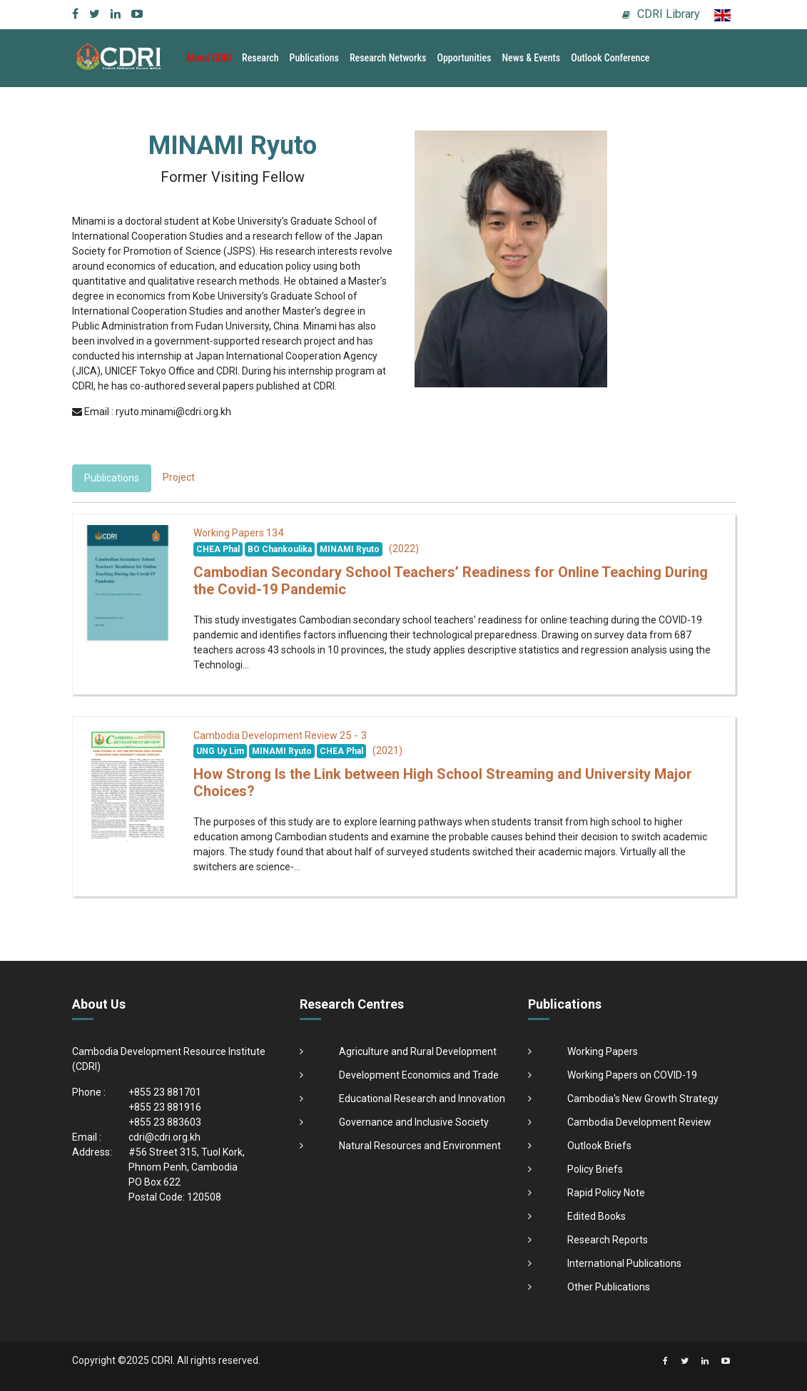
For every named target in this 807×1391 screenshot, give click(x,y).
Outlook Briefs (599, 1145)
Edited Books (596, 1216)
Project (179, 477)
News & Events (531, 57)
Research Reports (607, 1239)
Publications (314, 57)
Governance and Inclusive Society (414, 1122)
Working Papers (602, 1051)
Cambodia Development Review (639, 1122)
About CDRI (209, 57)
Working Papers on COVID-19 (632, 1075)
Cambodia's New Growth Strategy (643, 1098)
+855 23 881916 (164, 1107)
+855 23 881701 (164, 1092)
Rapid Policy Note (606, 1192)
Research (260, 57)
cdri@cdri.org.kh (164, 1137)
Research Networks (388, 57)
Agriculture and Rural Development (418, 1051)
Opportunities (464, 57)
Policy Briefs (595, 1169)
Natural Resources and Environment (420, 1145)
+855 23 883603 (164, 1122)
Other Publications (608, 1287)
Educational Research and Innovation (422, 1098)
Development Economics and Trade (419, 1075)
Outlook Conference (610, 57)
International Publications (624, 1263)
